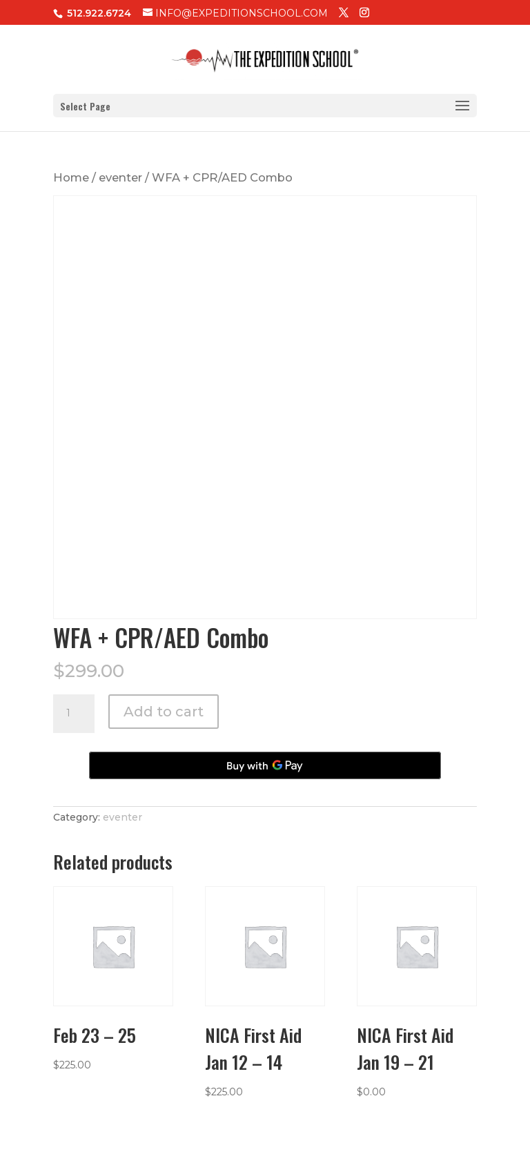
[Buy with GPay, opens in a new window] (265, 765)
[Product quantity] (74, 713)
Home (71, 177)
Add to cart (164, 711)
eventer (120, 177)
